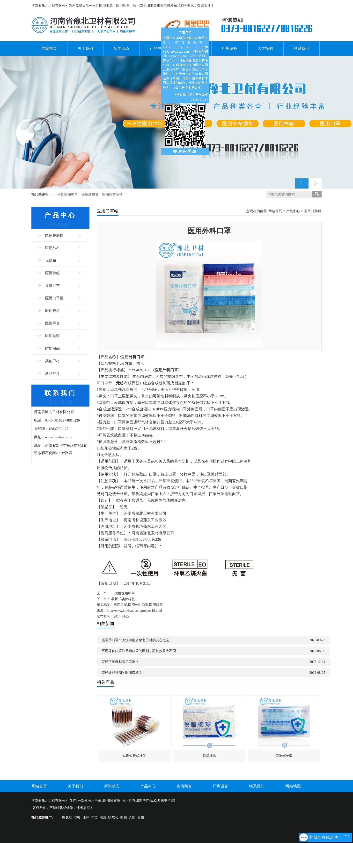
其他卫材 (52, 361)
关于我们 (85, 48)
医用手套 (52, 323)
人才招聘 (265, 48)
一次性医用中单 (66, 194)
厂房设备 (229, 48)
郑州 (123, 817)
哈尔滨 (113, 817)
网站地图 (293, 786)
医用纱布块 (90, 194)
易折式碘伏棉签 (123, 599)
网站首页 (49, 48)
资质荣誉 (184, 786)
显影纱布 (52, 286)
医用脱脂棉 (54, 235)
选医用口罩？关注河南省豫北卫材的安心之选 (135, 640)
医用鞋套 (52, 336)
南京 (103, 817)
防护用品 (52, 348)
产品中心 (157, 48)
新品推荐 (52, 373)
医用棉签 (52, 273)
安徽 (77, 817)
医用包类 (52, 311)
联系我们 (301, 48)
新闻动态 (121, 48)
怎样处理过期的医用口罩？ (122, 672)
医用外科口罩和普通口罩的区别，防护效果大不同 (139, 651)
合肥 (132, 817)
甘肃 (94, 817)
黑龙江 (67, 817)
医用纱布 (52, 248)
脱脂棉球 (209, 756)
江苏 (85, 817)
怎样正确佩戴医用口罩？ (120, 662)
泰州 (140, 817)
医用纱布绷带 (112, 194)
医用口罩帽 (54, 298)
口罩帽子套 (284, 756)
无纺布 (50, 260)
